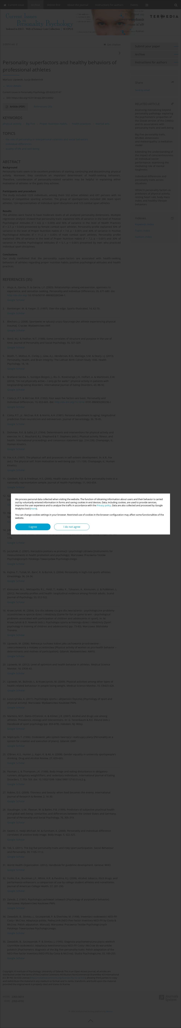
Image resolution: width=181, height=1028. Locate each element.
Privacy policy (104, 505)
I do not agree (71, 527)
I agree (33, 527)
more (33, 508)
